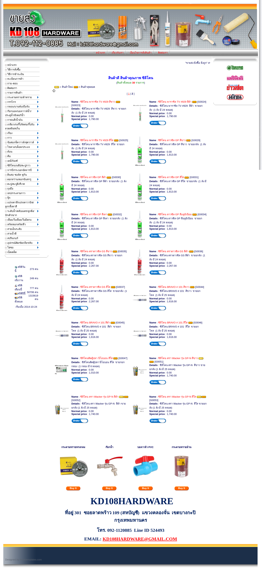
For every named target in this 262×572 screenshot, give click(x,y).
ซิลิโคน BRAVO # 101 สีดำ (95, 322)
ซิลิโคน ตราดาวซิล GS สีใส (95, 287)
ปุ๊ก (22, 197)
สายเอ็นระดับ (13, 229)
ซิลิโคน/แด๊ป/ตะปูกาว (22, 165)
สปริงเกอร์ (11, 238)
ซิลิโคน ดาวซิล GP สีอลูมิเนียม (175, 214)
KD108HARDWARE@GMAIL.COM (140, 538)
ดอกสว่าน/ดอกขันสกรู (22, 179)
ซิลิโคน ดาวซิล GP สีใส (171, 177)
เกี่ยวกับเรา (116, 52)
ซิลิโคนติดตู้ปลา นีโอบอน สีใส (96, 358)
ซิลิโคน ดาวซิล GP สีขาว (171, 140)
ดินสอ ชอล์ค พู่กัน (16, 174)
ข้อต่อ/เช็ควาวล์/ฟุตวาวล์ (22, 142)
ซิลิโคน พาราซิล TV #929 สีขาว (97, 101)
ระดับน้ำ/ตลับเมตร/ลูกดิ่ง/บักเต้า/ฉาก (22, 213)
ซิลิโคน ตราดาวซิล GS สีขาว (96, 251)
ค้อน (22, 151)
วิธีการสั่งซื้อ (13, 69)
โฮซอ (22, 247)
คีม (22, 156)
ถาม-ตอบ (11, 83)
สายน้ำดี (11, 233)
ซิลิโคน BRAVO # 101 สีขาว (173, 287)
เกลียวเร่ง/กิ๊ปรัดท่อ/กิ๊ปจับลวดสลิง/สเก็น (22, 126)
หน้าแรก (99, 52)
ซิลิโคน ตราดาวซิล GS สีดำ (173, 251)
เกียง (22, 133)
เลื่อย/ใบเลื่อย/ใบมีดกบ (22, 219)
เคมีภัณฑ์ (22, 160)
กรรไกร (22, 101)
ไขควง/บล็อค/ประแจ (22, 147)
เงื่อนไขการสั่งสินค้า (140, 52)
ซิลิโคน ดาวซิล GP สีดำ (93, 177)
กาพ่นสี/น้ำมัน (22, 119)
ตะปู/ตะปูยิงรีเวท (22, 184)
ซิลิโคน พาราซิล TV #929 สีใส (96, 140)
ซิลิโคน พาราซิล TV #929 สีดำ (174, 101)
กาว (22, 137)
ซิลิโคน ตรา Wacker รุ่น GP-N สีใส (177, 396)
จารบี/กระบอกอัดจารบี (22, 170)
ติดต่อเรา (162, 52)
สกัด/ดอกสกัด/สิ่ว (22, 224)
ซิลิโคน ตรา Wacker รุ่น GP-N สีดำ (99, 396)
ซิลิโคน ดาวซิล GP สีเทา (93, 214)
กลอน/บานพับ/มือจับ (22, 106)
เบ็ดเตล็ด (11, 252)
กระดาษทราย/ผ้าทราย (22, 97)
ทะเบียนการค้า (14, 78)
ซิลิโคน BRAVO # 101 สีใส (173, 322)
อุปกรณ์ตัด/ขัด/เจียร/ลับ (22, 242)
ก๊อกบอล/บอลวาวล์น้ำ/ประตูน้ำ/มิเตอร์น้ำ (22, 113)
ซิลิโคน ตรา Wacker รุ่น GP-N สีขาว (178, 358)
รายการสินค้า (13, 92)
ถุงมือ (9, 188)
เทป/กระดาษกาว (22, 193)
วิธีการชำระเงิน (14, 74)
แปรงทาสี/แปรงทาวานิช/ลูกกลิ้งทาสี (22, 204)
